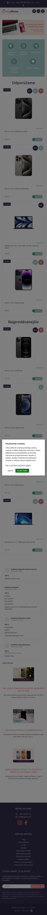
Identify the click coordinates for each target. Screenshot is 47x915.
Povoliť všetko (22, 471)
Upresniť (10, 471)
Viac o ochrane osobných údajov (18, 465)
